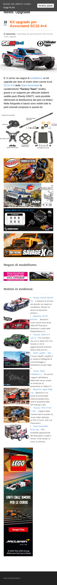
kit (28, 34)
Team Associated (30, 85)
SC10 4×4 (9, 85)
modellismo (36, 78)
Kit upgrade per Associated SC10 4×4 (28, 24)
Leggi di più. (9, 7)
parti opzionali (35, 34)
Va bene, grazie (46, 6)
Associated (21, 34)
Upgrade (12, 37)
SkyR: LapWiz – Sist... (43, 353)
